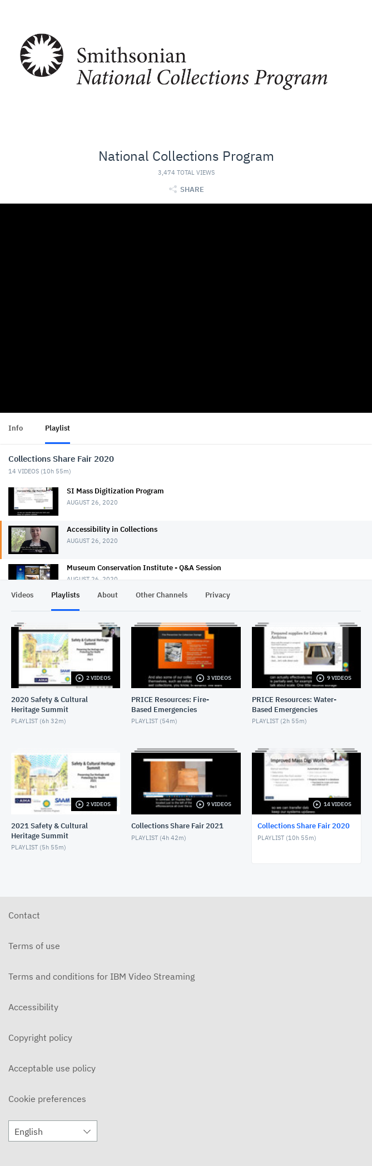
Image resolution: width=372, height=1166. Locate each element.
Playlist (57, 428)
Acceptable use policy (52, 1068)
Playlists (65, 595)
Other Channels (161, 595)
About (107, 595)
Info (15, 428)
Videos (22, 595)
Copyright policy (40, 1037)
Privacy (217, 595)
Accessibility (33, 1006)
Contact (24, 915)
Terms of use (34, 945)
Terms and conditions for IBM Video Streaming (101, 976)
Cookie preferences (47, 1098)
